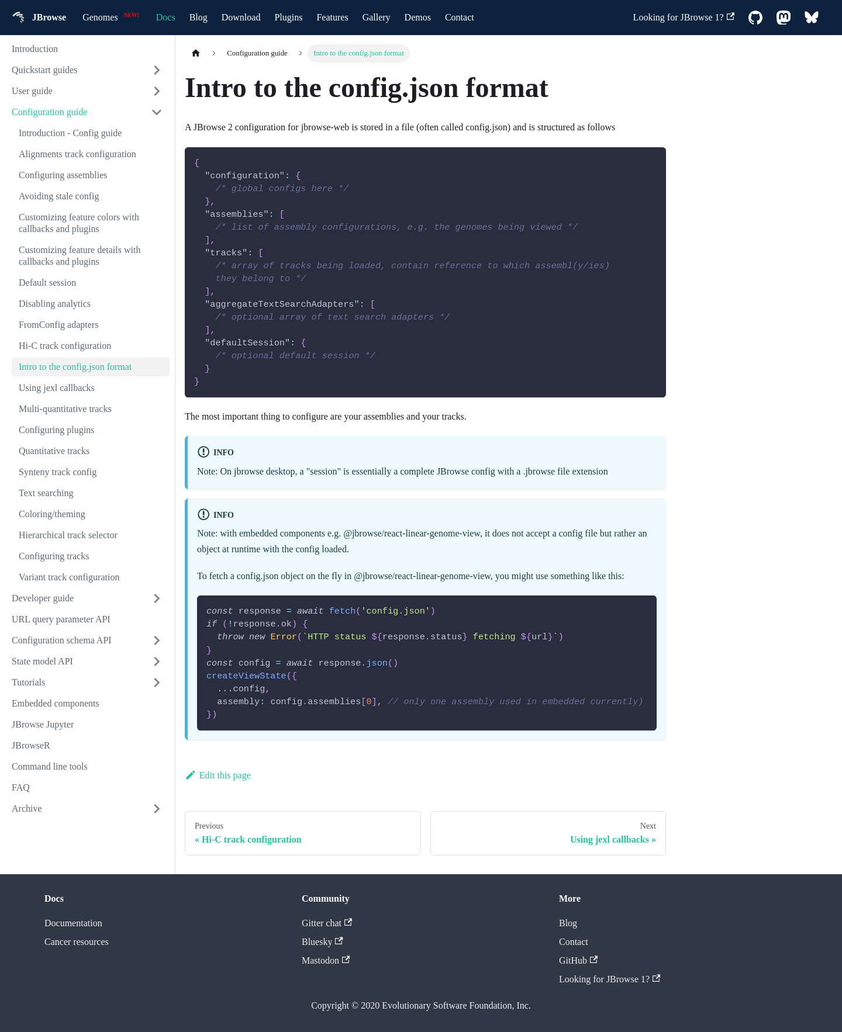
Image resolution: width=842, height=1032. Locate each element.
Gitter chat (327, 923)
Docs (165, 17)
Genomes (100, 17)
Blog (198, 17)
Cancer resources (76, 942)
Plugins (288, 17)
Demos (418, 17)
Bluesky (322, 942)
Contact (459, 17)
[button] (87, 70)
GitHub (578, 960)
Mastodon (326, 960)
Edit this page (218, 775)
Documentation (73, 923)
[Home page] (196, 53)
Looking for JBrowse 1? (683, 17)
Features (332, 17)
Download (241, 17)
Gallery (377, 17)
